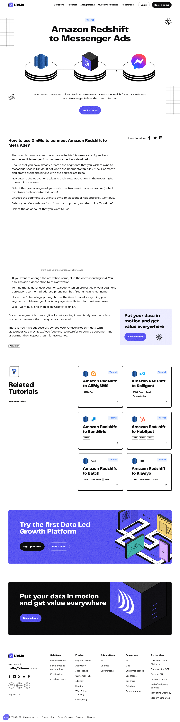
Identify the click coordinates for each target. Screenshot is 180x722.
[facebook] (149, 138)
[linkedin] (160, 138)
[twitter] (155, 138)
